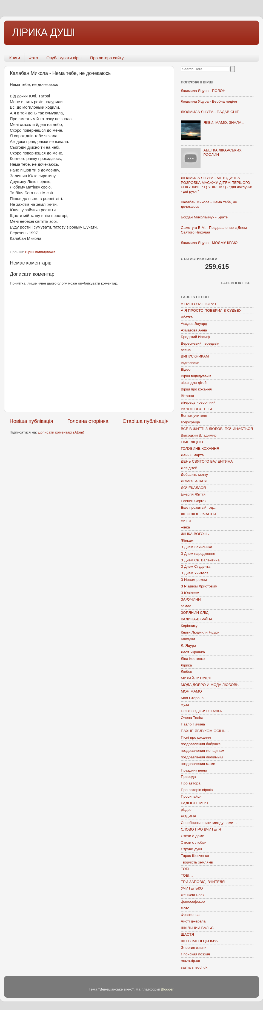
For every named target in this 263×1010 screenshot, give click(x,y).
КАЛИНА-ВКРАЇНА (196, 619)
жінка (185, 527)
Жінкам (187, 540)
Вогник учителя (194, 415)
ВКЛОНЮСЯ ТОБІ (196, 409)
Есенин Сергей (194, 501)
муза (185, 704)
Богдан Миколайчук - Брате (204, 217)
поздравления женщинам (202, 751)
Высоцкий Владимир (198, 435)
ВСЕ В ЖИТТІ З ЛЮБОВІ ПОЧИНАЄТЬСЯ (217, 429)
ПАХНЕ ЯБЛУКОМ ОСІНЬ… (205, 731)
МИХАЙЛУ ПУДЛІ (196, 678)
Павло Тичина (193, 724)
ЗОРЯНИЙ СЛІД (194, 612)
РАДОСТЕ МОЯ (194, 803)
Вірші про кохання (196, 389)
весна (186, 350)
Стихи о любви (193, 842)
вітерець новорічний (198, 402)
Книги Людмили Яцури (200, 632)
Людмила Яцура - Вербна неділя (209, 101)
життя (186, 521)
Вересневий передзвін (200, 343)
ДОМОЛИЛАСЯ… (196, 481)
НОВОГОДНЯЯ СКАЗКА (201, 711)
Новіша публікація (31, 421)
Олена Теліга (192, 718)
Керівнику (189, 626)
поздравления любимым (202, 757)
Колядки (188, 639)
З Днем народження (198, 554)
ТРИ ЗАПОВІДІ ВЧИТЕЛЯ (203, 882)
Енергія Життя (193, 494)
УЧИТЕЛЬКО (192, 888)
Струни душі (191, 849)
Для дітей (189, 468)
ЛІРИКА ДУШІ (43, 32)
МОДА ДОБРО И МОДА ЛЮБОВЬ (210, 685)
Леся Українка (193, 652)
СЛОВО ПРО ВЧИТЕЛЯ (201, 829)
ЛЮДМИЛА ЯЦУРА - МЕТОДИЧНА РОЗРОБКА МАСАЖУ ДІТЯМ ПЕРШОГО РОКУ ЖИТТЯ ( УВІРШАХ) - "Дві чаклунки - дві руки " (216, 184)
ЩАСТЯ (187, 934)
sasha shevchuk (194, 967)
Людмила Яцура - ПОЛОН (203, 91)
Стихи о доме (192, 836)
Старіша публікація (145, 421)
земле (186, 606)
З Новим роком (194, 580)
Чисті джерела (193, 921)
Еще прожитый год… (198, 507)
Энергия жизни (193, 948)
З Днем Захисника (196, 547)
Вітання (187, 396)
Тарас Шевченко (195, 856)
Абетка (187, 317)
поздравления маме (198, 764)
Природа (188, 777)
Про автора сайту (107, 57)
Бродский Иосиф (195, 337)
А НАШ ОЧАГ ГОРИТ (199, 304)
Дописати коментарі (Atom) (61, 432)
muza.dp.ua (190, 961)
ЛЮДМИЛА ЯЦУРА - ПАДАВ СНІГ (210, 112)
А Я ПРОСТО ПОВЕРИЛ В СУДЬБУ (211, 310)
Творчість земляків (197, 862)
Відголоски (190, 363)
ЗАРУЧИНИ (191, 599)
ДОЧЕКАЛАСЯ (193, 488)
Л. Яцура (188, 645)
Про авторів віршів (197, 790)
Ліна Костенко (193, 659)
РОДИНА (188, 816)
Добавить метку (194, 474)
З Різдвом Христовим (199, 586)
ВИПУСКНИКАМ (195, 356)
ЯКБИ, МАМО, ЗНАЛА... (223, 122)
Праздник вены (194, 770)
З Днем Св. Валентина (200, 560)
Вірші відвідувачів (40, 252)
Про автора (190, 783)
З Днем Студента (195, 566)
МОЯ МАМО (191, 691)
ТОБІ (185, 869)
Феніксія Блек (192, 895)
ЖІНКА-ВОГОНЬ (195, 534)
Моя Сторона (192, 698)
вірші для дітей (194, 383)
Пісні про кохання (196, 737)
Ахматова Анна (194, 330)
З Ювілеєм (190, 593)
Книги (14, 57)
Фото (33, 57)
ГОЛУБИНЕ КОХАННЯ (200, 448)
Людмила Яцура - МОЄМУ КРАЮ (209, 243)
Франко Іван (191, 915)
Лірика (186, 665)
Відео (185, 369)
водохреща (190, 422)
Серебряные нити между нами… (209, 823)
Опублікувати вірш (64, 57)
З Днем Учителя (194, 573)
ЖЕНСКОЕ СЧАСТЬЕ (199, 514)
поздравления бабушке (201, 744)
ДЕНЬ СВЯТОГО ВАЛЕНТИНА (207, 461)
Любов (186, 671)
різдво (186, 810)
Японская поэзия (195, 954)
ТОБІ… (187, 875)
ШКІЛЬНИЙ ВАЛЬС (197, 928)
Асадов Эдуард (194, 324)
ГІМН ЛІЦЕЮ (192, 442)
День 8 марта (192, 455)
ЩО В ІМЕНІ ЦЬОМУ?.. (201, 941)
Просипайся (191, 796)
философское (193, 901)
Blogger (167, 989)
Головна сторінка (87, 421)
